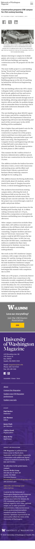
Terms (18, 378)
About (6, 387)
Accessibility (7, 378)
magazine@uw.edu (16, 365)
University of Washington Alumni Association (17, 307)
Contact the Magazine (12, 390)
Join (17, 325)
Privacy (13, 378)
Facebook (5, 373)
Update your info (10, 400)
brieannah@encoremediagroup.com (17, 479)
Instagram (9, 373)
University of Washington (17, 530)
